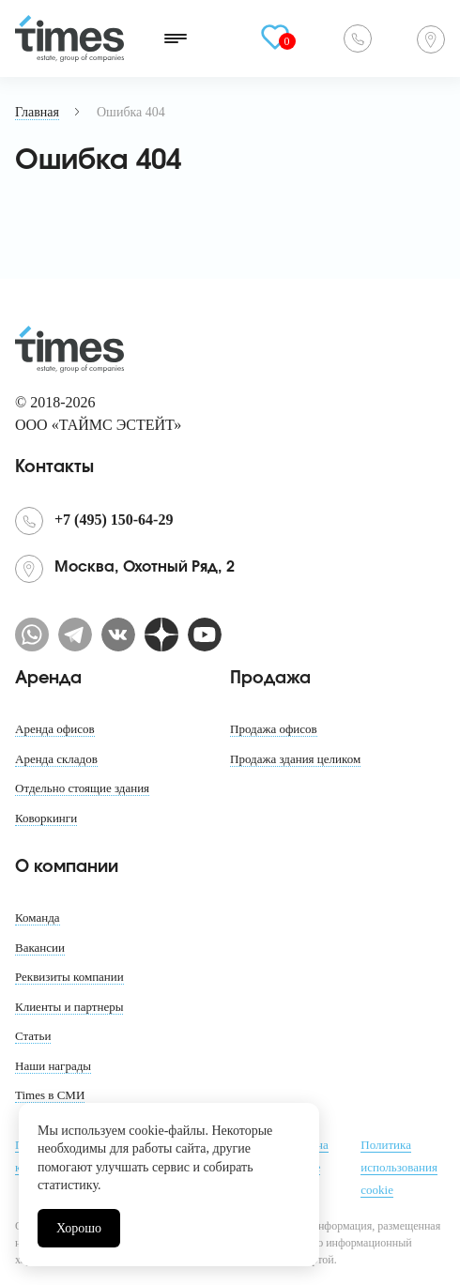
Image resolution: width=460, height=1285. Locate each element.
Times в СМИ (49, 1095)
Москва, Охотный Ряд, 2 (431, 39)
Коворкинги (46, 818)
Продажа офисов (273, 729)
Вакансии (40, 948)
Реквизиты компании (69, 977)
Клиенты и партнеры (69, 1007)
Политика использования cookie (398, 1167)
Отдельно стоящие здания (82, 788)
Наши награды (53, 1066)
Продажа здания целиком (295, 759)
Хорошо (78, 1228)
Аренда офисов (55, 729)
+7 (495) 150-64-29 (358, 38)
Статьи (33, 1036)
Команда (37, 917)
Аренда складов (56, 759)
